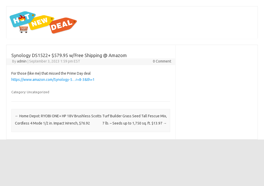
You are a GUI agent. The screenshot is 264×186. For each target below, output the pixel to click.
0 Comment (162, 61)
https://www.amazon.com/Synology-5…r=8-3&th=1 (53, 80)
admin (22, 61)
